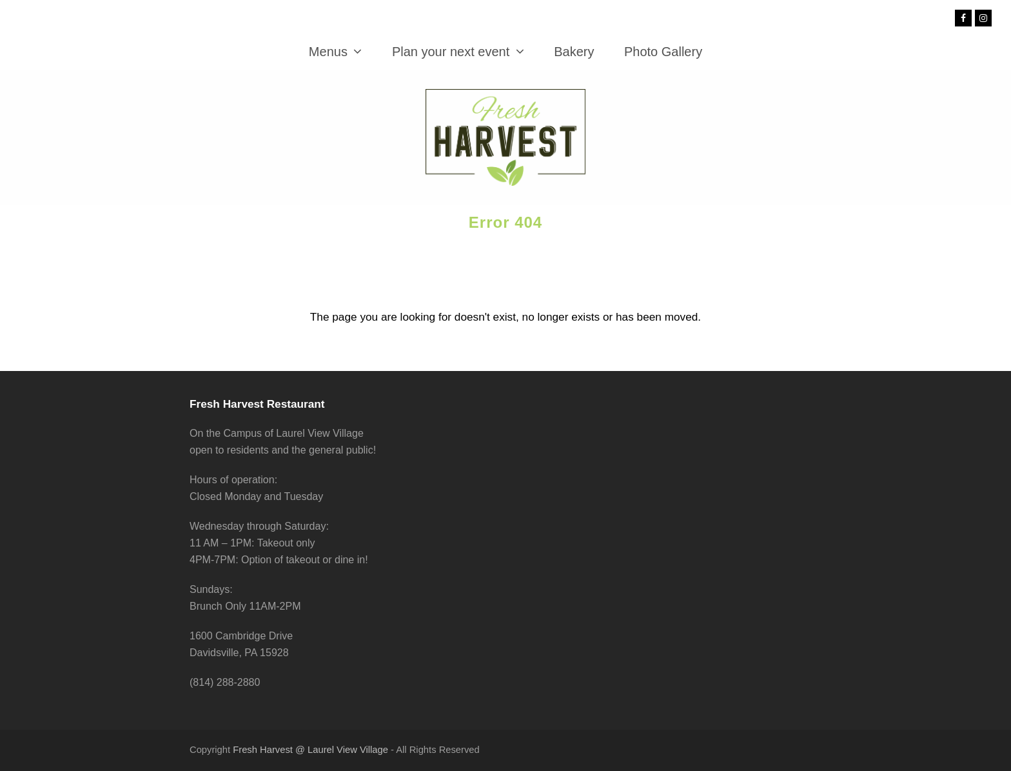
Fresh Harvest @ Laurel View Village (310, 750)
